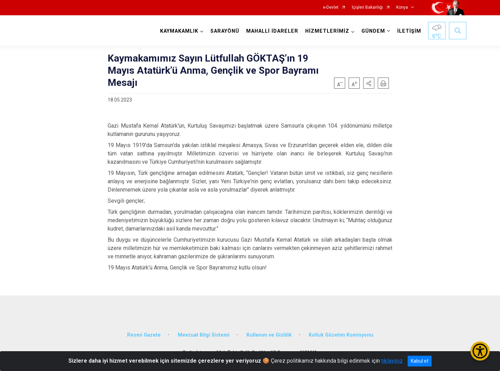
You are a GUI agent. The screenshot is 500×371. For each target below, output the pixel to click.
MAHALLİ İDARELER (272, 31)
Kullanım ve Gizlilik (269, 335)
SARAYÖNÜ (224, 31)
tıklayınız (392, 360)
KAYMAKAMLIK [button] (179, 31)
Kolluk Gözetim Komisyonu (341, 335)
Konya (402, 7)
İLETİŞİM (409, 31)
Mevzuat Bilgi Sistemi (204, 335)
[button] (368, 83)
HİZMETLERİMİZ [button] (327, 31)
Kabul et (419, 361)
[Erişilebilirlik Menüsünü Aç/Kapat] (480, 351)
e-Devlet (331, 7)
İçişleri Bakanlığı (367, 7)
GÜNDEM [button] (373, 31)
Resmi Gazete (144, 335)
